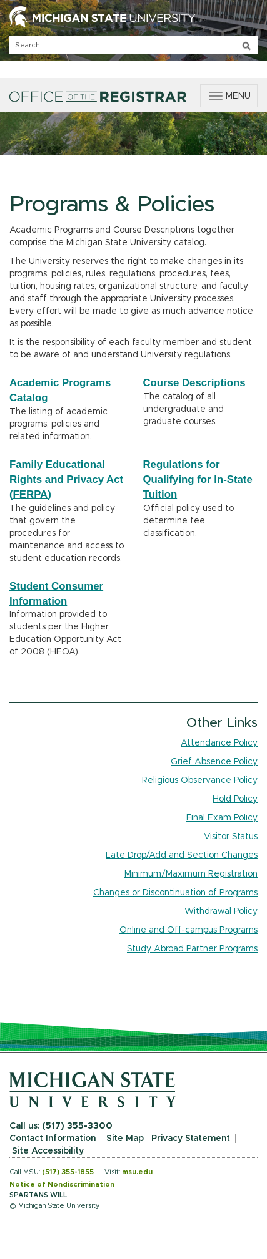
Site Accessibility (48, 1151)
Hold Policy (235, 799)
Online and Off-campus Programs (188, 930)
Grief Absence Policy (214, 761)
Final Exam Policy (222, 818)
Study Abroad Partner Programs (192, 949)
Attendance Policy (219, 743)
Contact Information (52, 1138)
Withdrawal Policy (221, 911)
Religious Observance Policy (200, 780)
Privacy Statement (190, 1138)
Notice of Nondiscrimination (61, 1184)
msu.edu (137, 1172)
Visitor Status (231, 836)
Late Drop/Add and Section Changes (182, 855)
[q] (133, 45)
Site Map (125, 1138)
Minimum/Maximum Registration (191, 874)
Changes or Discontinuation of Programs (175, 892)
